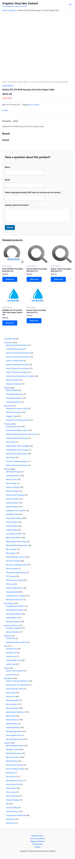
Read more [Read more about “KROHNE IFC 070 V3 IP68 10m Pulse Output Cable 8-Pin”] (10, 323)
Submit (10, 227)
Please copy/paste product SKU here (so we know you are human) (33, 192)
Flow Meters (12, 82)
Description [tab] (6, 121)
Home (4, 82)
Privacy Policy (37, 844)
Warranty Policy (37, 836)
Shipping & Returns (37, 841)
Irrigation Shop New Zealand (20, 3)
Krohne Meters (23, 82)
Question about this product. (17, 205)
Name (8, 167)
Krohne (5, 110)
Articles (38, 847)
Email (8, 180)
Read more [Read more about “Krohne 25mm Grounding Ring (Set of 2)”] (34, 321)
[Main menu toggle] (70, 4)
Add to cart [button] (34, 279)
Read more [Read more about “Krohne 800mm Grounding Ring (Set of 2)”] (10, 279)
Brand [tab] (15, 121)
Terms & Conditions (37, 839)
